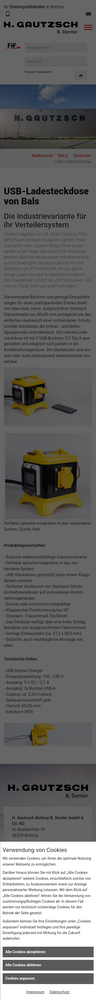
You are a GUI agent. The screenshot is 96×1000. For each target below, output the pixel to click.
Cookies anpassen (20, 978)
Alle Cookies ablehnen (23, 965)
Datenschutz (60, 992)
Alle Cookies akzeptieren (25, 952)
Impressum (35, 992)
